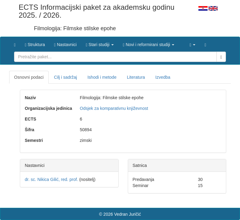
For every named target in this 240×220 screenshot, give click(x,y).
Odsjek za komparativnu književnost (114, 108)
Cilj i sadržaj (65, 77)
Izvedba (162, 77)
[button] (99, 43)
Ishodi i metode (101, 77)
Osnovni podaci (29, 77)
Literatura (136, 77)
